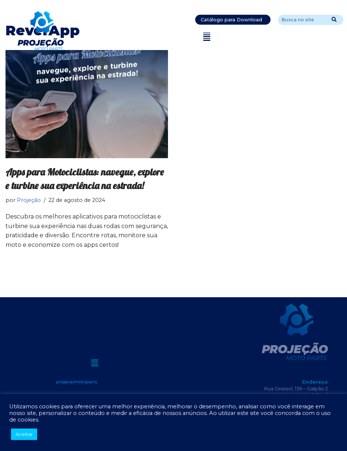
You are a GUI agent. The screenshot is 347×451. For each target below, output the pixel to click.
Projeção (29, 200)
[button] (206, 36)
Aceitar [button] (24, 434)
